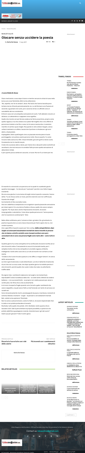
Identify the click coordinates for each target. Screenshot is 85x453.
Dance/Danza (71, 92)
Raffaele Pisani (77, 368)
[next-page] (6, 397)
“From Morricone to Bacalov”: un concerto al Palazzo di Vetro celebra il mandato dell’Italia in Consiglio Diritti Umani (75, 401)
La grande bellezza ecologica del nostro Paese (73, 353)
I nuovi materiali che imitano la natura (73, 388)
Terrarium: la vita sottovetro (10, 391)
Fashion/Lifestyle (28, 382)
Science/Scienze (10, 388)
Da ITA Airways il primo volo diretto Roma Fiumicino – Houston (74, 84)
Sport (69, 105)
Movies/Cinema (72, 396)
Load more (71, 413)
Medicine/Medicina (73, 373)
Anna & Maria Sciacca (73, 332)
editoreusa (74, 115)
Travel (69, 80)
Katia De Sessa (12, 42)
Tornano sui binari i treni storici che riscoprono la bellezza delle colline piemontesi (74, 123)
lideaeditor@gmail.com (48, 429)
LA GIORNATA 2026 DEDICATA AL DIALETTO (74, 364)
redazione (74, 88)
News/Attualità (11, 29)
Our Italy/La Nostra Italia (46, 386)
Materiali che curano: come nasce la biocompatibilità (73, 376)
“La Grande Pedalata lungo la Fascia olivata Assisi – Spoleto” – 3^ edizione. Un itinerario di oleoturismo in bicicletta (74, 109)
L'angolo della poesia (74, 362)
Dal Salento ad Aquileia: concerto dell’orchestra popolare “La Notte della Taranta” (74, 96)
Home (3, 29)
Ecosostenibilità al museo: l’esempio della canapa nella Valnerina (46, 390)
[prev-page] (3, 397)
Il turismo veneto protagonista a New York (74, 134)
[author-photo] (69, 88)
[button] (80, 3)
